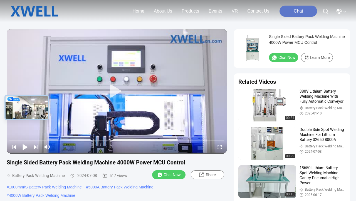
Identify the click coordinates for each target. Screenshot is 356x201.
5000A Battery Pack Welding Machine (121, 187)
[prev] (13, 147)
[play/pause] (25, 147)
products (190, 11)
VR (235, 11)
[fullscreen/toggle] (219, 147)
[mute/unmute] (47, 147)
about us (163, 11)
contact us (258, 11)
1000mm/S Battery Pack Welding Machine (45, 187)
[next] (36, 147)
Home (138, 11)
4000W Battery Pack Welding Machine (42, 195)
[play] (117, 91)
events (215, 11)
